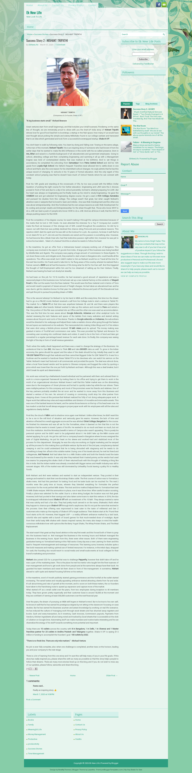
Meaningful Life (35, 729)
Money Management (37, 734)
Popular (126, 104)
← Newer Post (33, 675)
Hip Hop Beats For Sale (133, 770)
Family (31, 725)
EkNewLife (33, 45)
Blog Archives (152, 104)
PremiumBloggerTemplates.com (109, 770)
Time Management (36, 753)
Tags (138, 104)
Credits (92, 5)
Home (29, 5)
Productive (32, 739)
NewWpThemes (64, 770)
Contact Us (58, 5)
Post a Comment (33, 699)
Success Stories (41, 34)
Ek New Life (34, 12)
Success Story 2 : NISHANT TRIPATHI (47, 40)
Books (31, 720)
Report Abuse (130, 164)
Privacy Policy (76, 5)
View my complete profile (134, 276)
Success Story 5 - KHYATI (144, 109)
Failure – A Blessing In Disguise (146, 142)
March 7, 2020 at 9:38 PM (43, 694)
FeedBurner (149, 64)
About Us (42, 5)
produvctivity (33, 744)
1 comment (60, 45)
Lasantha (91, 770)
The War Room (139, 126)
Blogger (153, 159)
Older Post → (112, 675)
